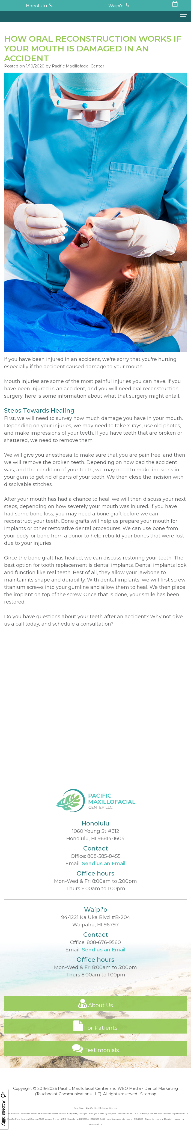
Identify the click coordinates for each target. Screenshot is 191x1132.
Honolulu (36, 5)
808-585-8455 (104, 863)
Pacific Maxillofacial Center (83, 1088)
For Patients (95, 1032)
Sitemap (148, 1093)
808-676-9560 (104, 949)
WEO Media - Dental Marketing (148, 1088)
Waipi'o (116, 5)
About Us (95, 1009)
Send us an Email (104, 870)
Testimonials (95, 1055)
